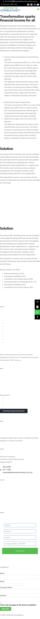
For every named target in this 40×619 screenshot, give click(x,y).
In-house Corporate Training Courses (16, 404)
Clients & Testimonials (7, 382)
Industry (3, 596)
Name (2, 573)
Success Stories (5, 385)
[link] (37, 307)
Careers (2, 392)
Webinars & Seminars (11, 401)
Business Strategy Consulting (9, 314)
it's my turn (20, 551)
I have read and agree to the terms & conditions (18, 605)
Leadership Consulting (11, 317)
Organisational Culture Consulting (15, 320)
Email (2, 581)
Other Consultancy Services (9, 349)
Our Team (3, 379)
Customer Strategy (10, 323)
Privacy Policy (4, 389)
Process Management (11, 330)
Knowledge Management (12, 339)
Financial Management (11, 333)
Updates (7, 398)
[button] (38, 9)
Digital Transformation (11, 336)
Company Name (6, 588)
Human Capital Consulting (13, 326)
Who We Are (4, 376)
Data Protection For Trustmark (14, 345)
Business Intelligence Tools (13, 342)
